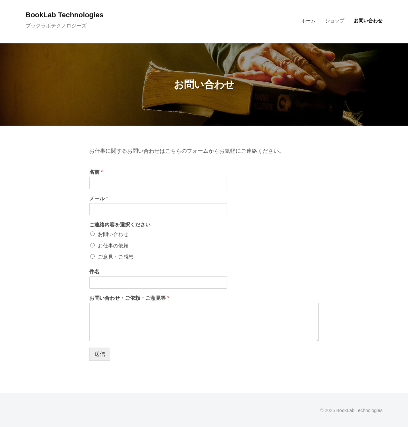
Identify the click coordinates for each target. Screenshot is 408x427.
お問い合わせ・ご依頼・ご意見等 (129, 298)
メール (98, 198)
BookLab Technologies (65, 15)
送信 (99, 354)
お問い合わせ (368, 20)
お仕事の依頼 (113, 245)
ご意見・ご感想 (116, 257)
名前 (96, 172)
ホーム (308, 20)
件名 (94, 271)
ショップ (334, 20)
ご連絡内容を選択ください (119, 224)
